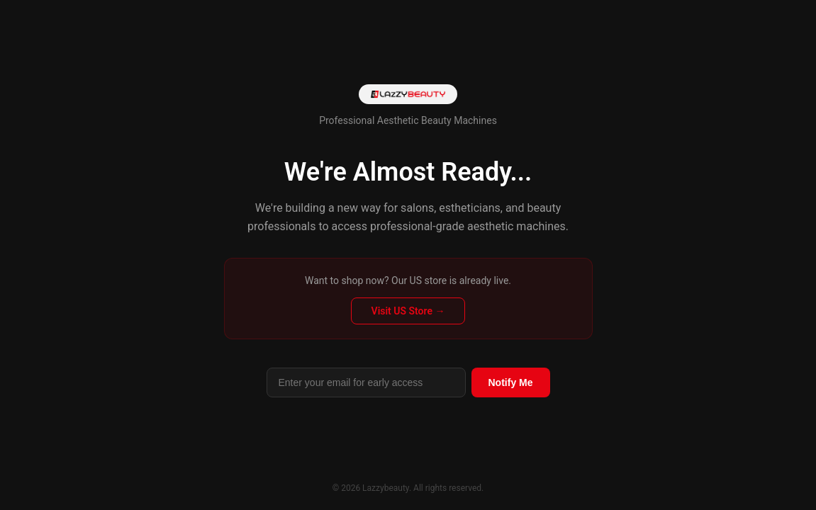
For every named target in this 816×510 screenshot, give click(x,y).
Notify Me (510, 382)
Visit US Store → (408, 311)
